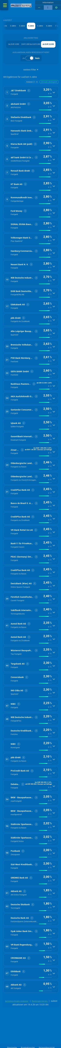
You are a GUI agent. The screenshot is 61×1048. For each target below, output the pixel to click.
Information (48, 2)
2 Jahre (13, 26)
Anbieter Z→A (32, 82)
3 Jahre (22, 26)
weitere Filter (31, 70)
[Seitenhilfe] (56, 7)
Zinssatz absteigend (49, 82)
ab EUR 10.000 (48, 44)
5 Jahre (40, 26)
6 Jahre (49, 26)
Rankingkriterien (40, 1001)
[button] (31, 92)
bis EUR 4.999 (13, 44)
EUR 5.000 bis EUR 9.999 (30, 44)
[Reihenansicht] (39, 7)
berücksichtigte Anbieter (17, 1001)
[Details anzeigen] (53, 92)
